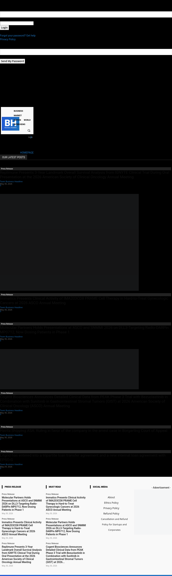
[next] (31, 137)
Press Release (7, 168)
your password (42, 23)
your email (6, 56)
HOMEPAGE (27, 152)
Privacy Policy (8, 39)
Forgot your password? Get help (18, 35)
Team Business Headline (11, 181)
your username (8, 19)
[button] (29, 130)
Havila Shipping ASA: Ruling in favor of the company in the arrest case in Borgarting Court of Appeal (83, 430)
